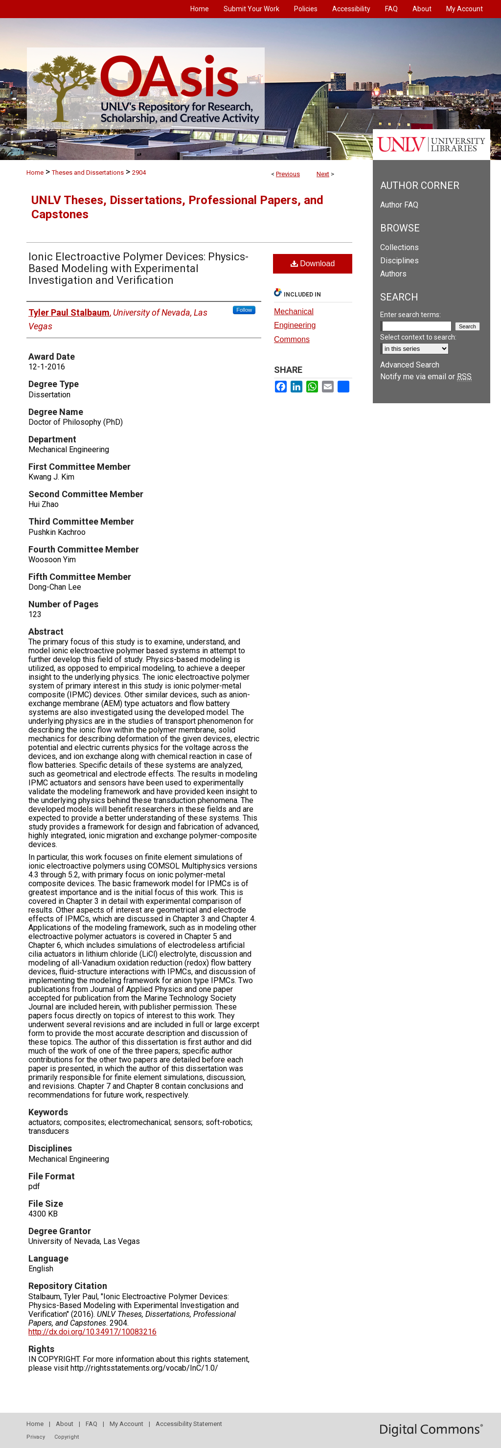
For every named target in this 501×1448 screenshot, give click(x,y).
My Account (126, 1423)
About (64, 1423)
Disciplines (399, 260)
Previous (288, 174)
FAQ (91, 1423)
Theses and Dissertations (88, 172)
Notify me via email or (426, 376)
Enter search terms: (410, 315)
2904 (139, 172)
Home (35, 172)
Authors (393, 273)
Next (323, 174)
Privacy (35, 1437)
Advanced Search (409, 364)
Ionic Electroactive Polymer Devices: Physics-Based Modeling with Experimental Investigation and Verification (138, 268)
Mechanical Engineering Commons (295, 325)
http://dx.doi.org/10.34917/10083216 (92, 1331)
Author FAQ (399, 204)
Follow (244, 310)
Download (313, 263)
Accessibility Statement (189, 1423)
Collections (399, 247)
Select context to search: (418, 337)
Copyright (66, 1437)
